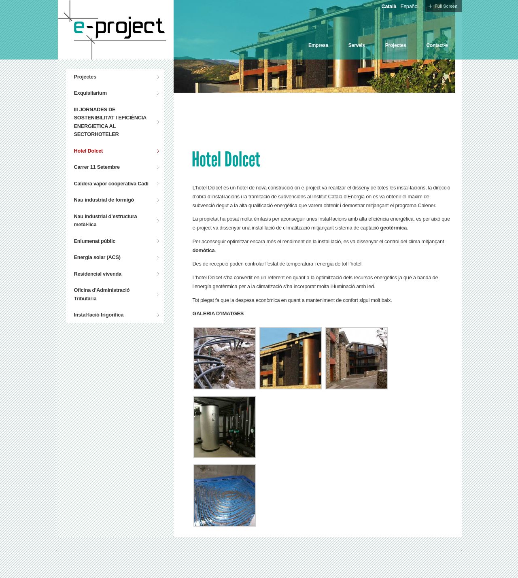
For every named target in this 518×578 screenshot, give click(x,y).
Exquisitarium (90, 93)
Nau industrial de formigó (104, 200)
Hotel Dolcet (88, 151)
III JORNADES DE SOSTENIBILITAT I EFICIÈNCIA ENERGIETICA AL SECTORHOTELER (110, 121)
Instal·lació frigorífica (99, 315)
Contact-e (437, 45)
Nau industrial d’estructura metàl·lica (105, 220)
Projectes (395, 45)
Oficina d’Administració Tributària (102, 294)
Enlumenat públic (95, 241)
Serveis (356, 45)
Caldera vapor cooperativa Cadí (111, 184)
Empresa (318, 45)
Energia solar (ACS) (97, 257)
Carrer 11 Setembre (97, 167)
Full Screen (443, 6)
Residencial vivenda (97, 274)
